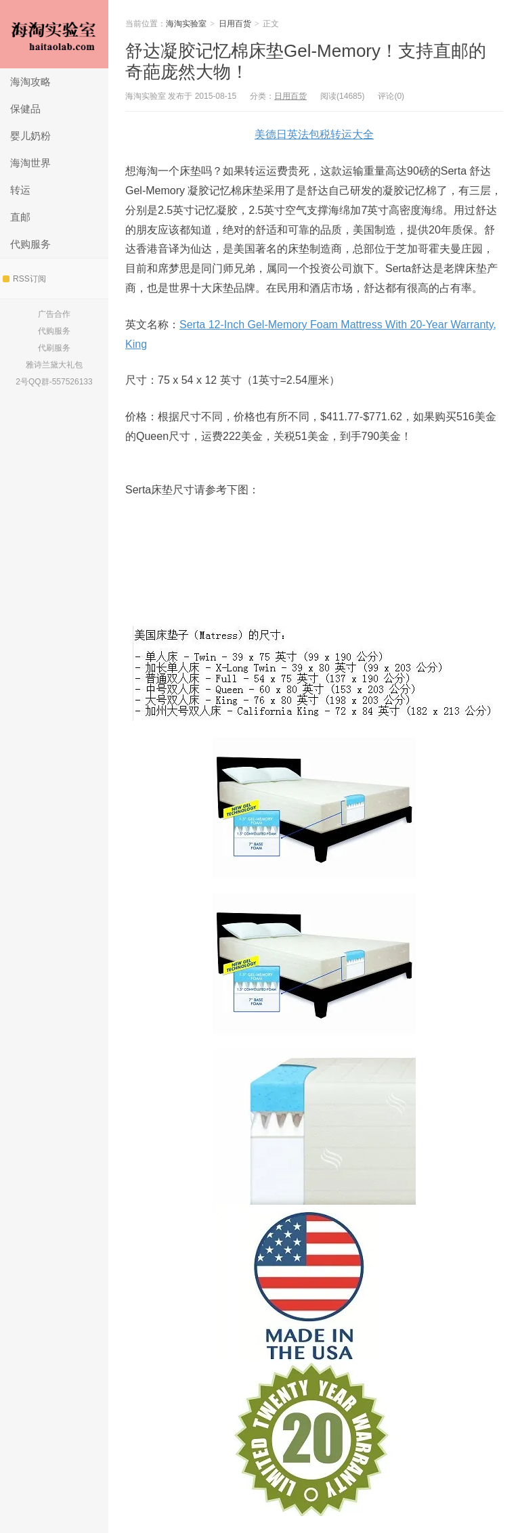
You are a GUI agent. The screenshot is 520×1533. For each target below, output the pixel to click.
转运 (20, 190)
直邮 (20, 217)
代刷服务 (54, 348)
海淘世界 (30, 163)
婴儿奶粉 (30, 135)
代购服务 (30, 244)
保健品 (25, 108)
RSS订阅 (24, 279)
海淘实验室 (54, 34)
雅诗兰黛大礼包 (54, 365)
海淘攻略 (30, 81)
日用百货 (235, 23)
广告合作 (54, 314)
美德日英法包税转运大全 (314, 134)
